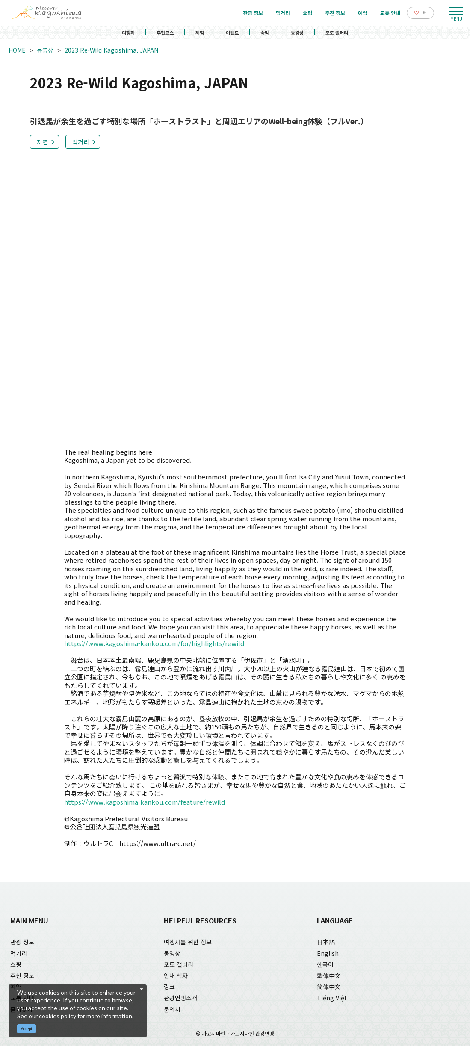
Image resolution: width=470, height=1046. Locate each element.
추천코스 (165, 32)
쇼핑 (15, 964)
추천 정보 (22, 975)
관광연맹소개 (180, 997)
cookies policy (57, 1016)
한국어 (325, 964)
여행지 (128, 32)
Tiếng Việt (332, 997)
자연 (42, 142)
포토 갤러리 (336, 32)
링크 (169, 986)
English (328, 953)
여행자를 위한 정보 (188, 941)
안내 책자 (176, 975)
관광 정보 (22, 941)
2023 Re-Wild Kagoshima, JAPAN (111, 50)
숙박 (264, 32)
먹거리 (80, 142)
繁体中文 (329, 975)
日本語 (326, 941)
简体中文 (329, 986)
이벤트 (232, 32)
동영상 (297, 32)
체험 (199, 32)
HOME (17, 50)
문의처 (172, 1009)
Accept (27, 1028)
